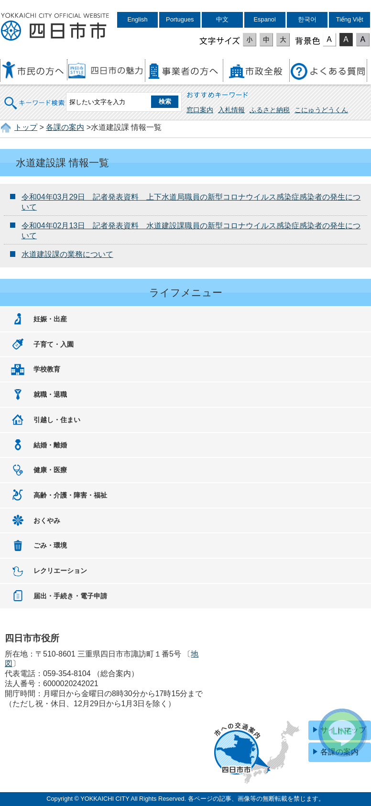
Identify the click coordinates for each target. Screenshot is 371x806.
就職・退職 (50, 394)
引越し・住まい (56, 420)
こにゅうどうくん (321, 110)
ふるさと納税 (270, 110)
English (138, 19)
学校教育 (46, 369)
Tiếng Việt (349, 19)
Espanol (265, 19)
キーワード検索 (35, 97)
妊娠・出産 (50, 319)
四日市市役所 (55, 27)
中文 (222, 19)
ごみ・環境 (50, 545)
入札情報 (231, 110)
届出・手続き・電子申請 (70, 596)
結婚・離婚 (50, 445)
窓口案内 (199, 110)
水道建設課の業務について (67, 254)
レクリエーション (60, 570)
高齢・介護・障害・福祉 (70, 495)
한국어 (307, 19)
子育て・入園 (53, 344)
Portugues (180, 19)
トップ (25, 127)
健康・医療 (50, 470)
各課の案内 (65, 127)
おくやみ (46, 520)
